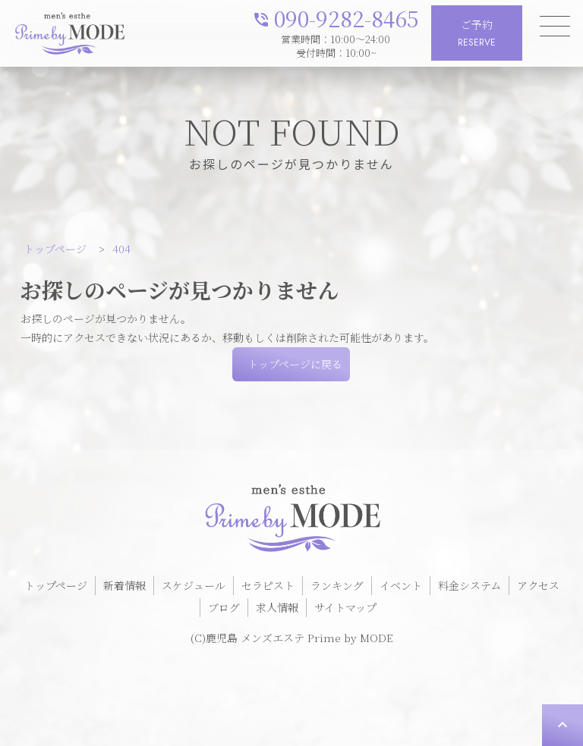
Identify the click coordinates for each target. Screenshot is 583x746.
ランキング (337, 585)
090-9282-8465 (335, 17)
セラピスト (268, 585)
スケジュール (193, 585)
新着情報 (124, 585)
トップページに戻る (294, 363)
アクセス (538, 585)
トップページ (55, 585)
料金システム (469, 585)
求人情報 (277, 607)
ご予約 (476, 34)
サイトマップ (345, 607)
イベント (401, 585)
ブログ (224, 607)
